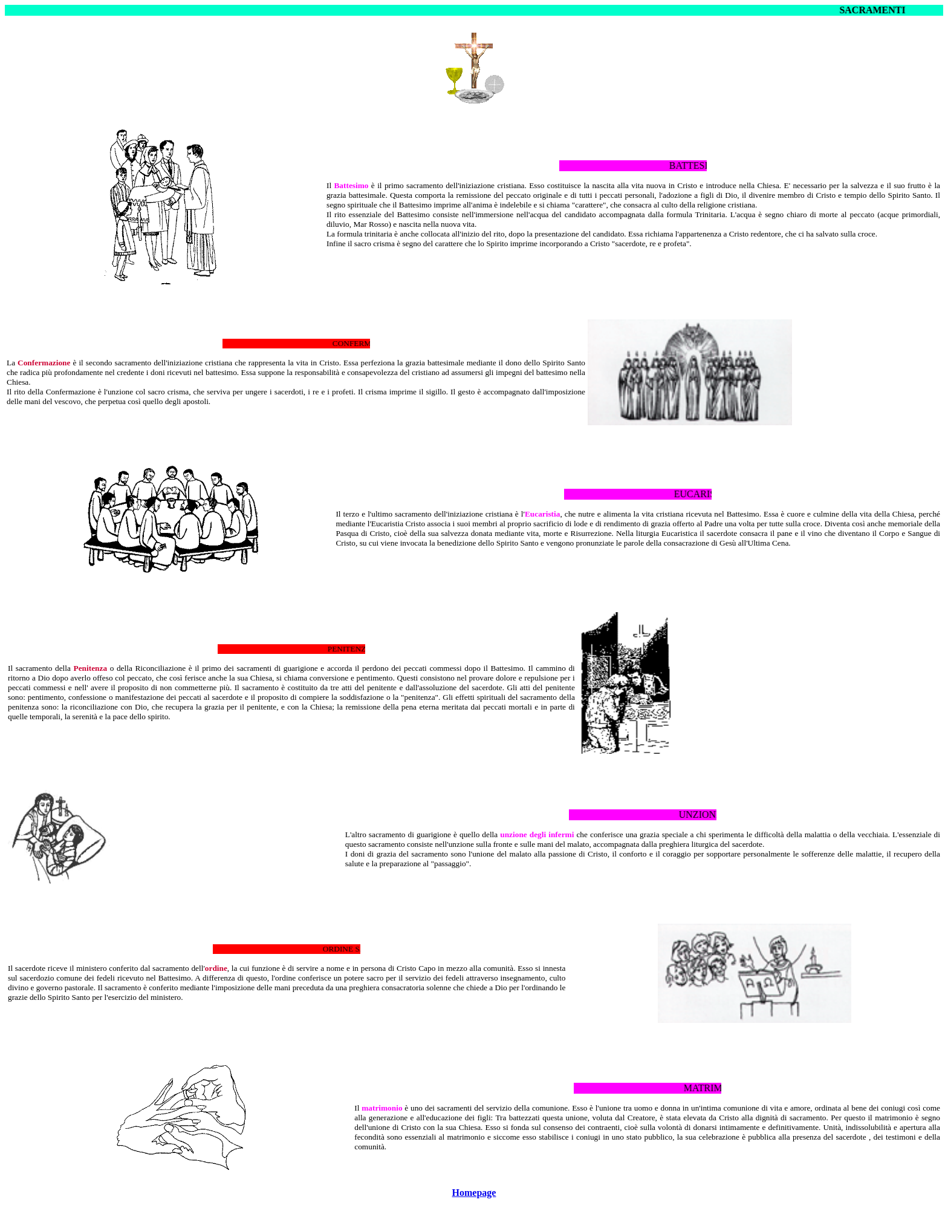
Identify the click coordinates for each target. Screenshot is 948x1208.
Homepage (474, 1192)
